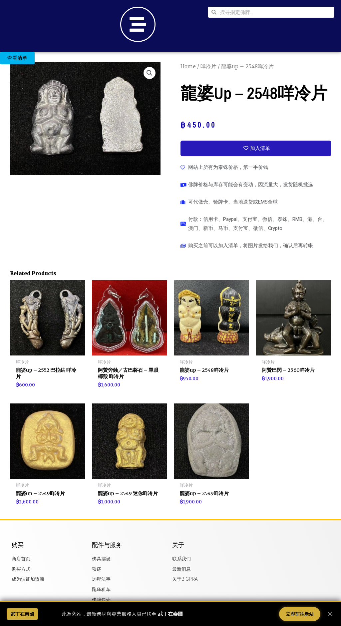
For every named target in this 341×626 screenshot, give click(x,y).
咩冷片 (209, 66)
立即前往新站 (300, 614)
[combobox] (275, 12)
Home (188, 66)
